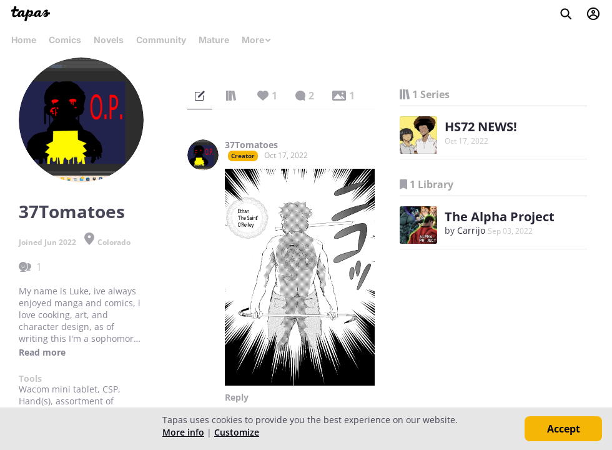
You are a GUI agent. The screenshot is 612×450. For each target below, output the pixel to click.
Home (23, 39)
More (257, 39)
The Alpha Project (500, 216)
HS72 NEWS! (481, 126)
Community (161, 39)
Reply (237, 397)
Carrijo (471, 230)
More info (183, 432)
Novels (109, 39)
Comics (65, 39)
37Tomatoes (251, 145)
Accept (563, 429)
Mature (214, 39)
